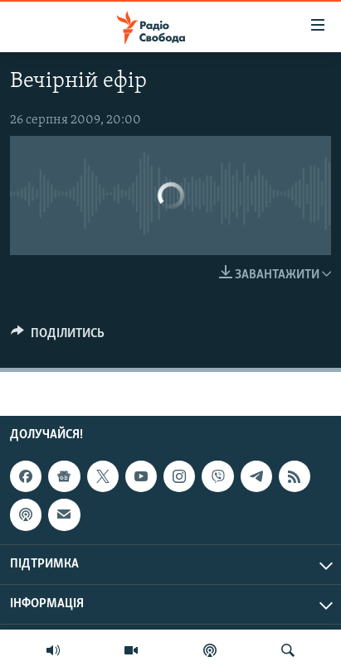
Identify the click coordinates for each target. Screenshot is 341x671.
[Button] (58, 337)
